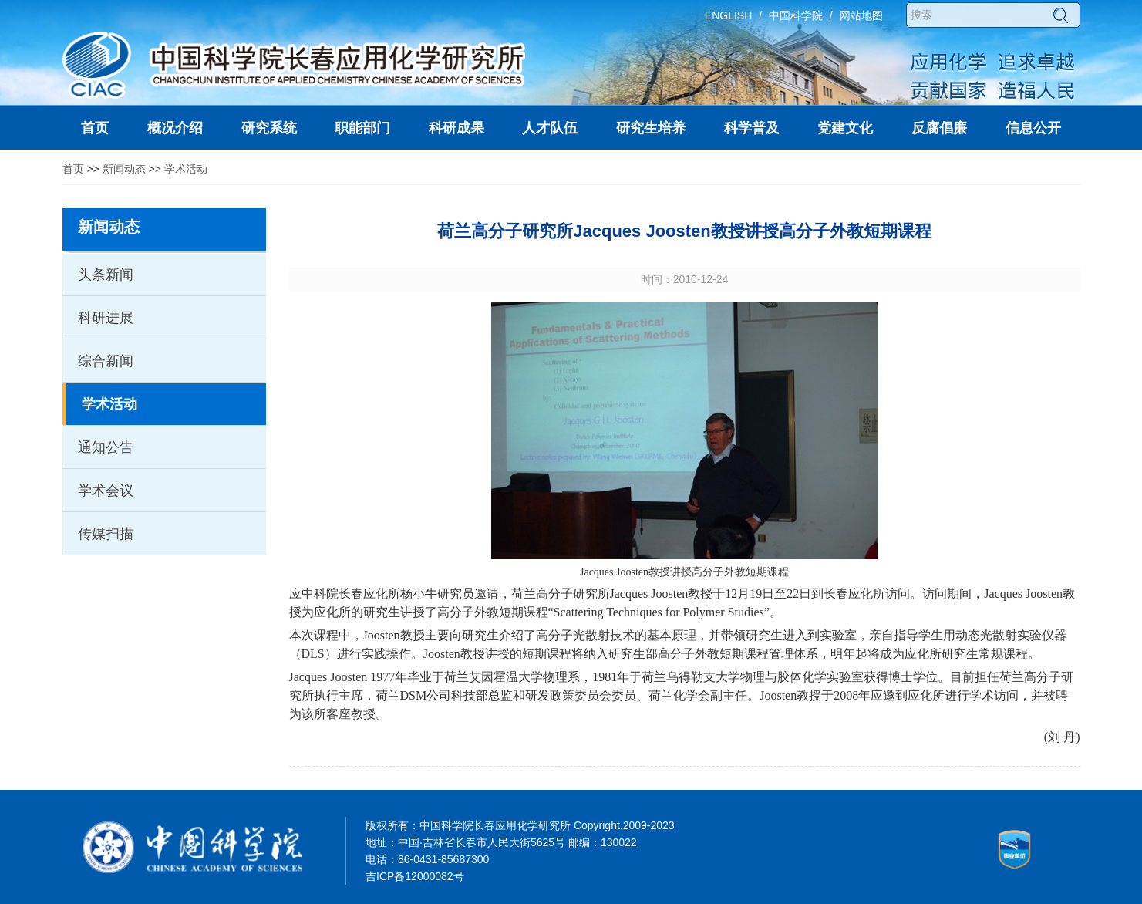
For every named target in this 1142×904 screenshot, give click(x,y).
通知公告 (105, 447)
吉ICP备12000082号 (415, 876)
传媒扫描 (105, 533)
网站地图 (861, 15)
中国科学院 (796, 15)
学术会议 (105, 490)
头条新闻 (105, 274)
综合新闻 (105, 361)
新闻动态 (124, 169)
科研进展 (105, 318)
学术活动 (185, 169)
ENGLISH (728, 15)
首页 (73, 169)
